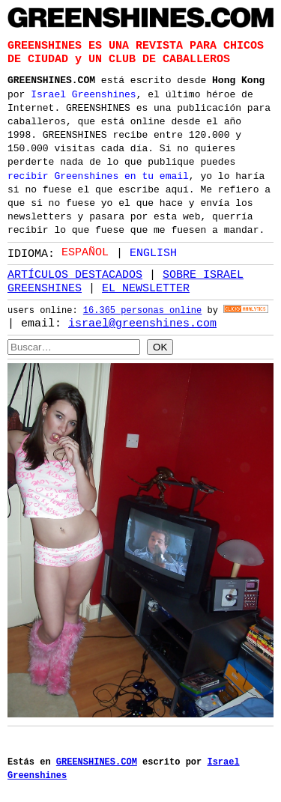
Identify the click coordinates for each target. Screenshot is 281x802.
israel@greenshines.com (142, 323)
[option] (146, 252)
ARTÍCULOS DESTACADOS (74, 274)
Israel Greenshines (83, 93)
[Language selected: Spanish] (122, 252)
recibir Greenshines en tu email (98, 174)
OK (160, 346)
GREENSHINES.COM (51, 78)
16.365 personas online (142, 311)
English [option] (153, 252)
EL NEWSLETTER (146, 288)
